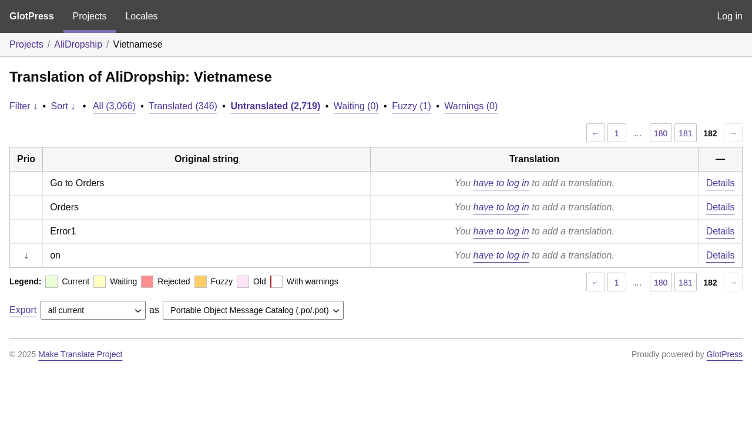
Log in (730, 16)
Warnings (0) (471, 106)
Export (22, 310)
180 (660, 133)
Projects (90, 16)
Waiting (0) (356, 106)
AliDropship (78, 44)
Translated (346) (183, 106)
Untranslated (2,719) (275, 106)
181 (685, 133)
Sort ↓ (63, 106)
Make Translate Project (80, 354)
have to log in (501, 183)
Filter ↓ (23, 106)
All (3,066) (114, 106)
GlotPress (31, 16)
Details (720, 183)
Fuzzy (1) (411, 106)
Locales (141, 16)
